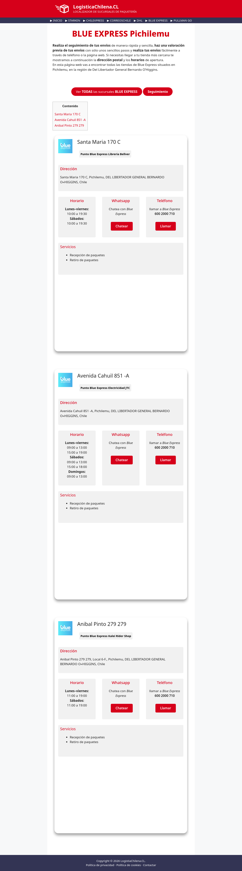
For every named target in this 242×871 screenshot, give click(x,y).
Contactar (149, 865)
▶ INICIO (56, 20)
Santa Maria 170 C (68, 114)
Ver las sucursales (106, 91)
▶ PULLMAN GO (181, 20)
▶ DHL (138, 20)
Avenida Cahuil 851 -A (70, 120)
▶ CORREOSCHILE (119, 20)
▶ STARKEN (72, 20)
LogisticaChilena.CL (96, 6)
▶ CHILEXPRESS (93, 20)
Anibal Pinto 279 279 (69, 125)
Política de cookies (128, 865)
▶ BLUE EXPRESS (156, 20)
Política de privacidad (100, 865)
